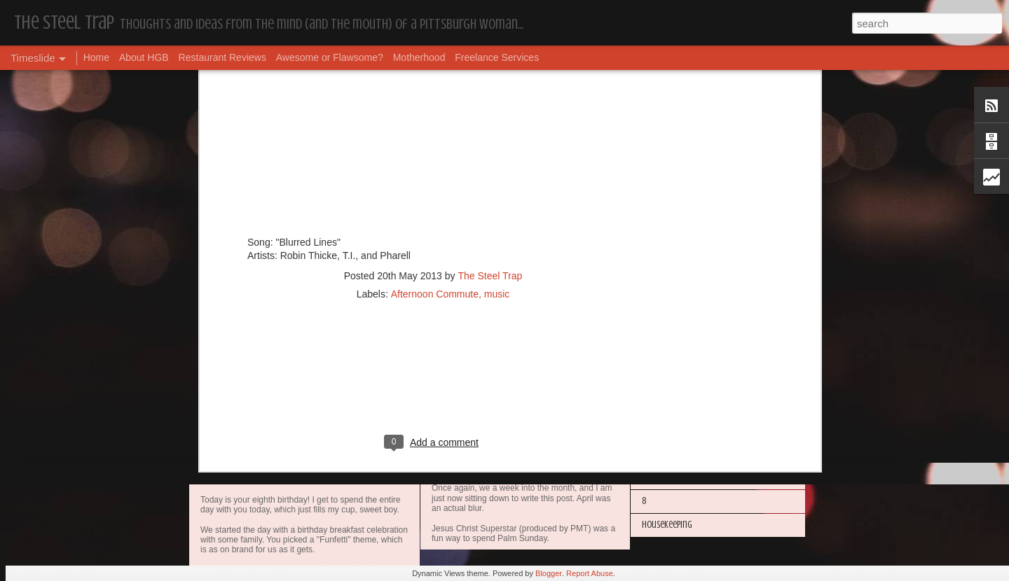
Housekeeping (465, 473)
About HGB (144, 57)
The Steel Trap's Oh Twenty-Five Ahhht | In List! (726, 453)
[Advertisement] (433, 77)
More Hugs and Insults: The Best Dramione (718, 310)
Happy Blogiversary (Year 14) (693, 358)
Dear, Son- (231, 461)
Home (96, 57)
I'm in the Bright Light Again (694, 382)
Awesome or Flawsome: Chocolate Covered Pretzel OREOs (571, 363)
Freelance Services (497, 57)
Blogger (548, 573)
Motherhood (419, 57)
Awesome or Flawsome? (329, 57)
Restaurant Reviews (222, 57)
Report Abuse (589, 573)
